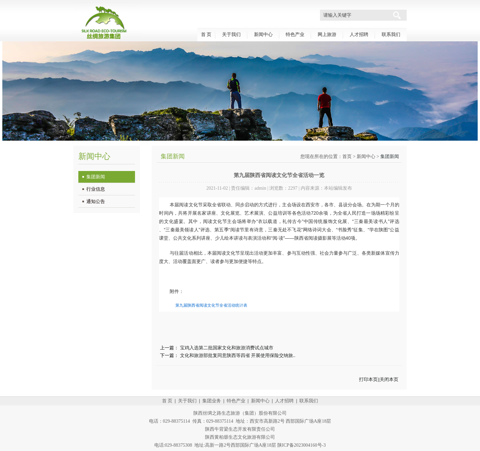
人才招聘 (359, 34)
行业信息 (95, 189)
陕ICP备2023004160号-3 (301, 445)
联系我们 (391, 34)
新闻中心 (263, 34)
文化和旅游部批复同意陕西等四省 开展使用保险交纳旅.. (238, 355)
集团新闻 (95, 176)
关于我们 (231, 34)
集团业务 (211, 400)
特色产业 (295, 34)
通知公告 (95, 201)
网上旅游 (327, 34)
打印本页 (368, 379)
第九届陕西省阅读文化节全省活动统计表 (211, 305)
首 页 (206, 34)
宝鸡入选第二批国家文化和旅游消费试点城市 (226, 347)
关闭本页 (389, 379)
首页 (347, 156)
